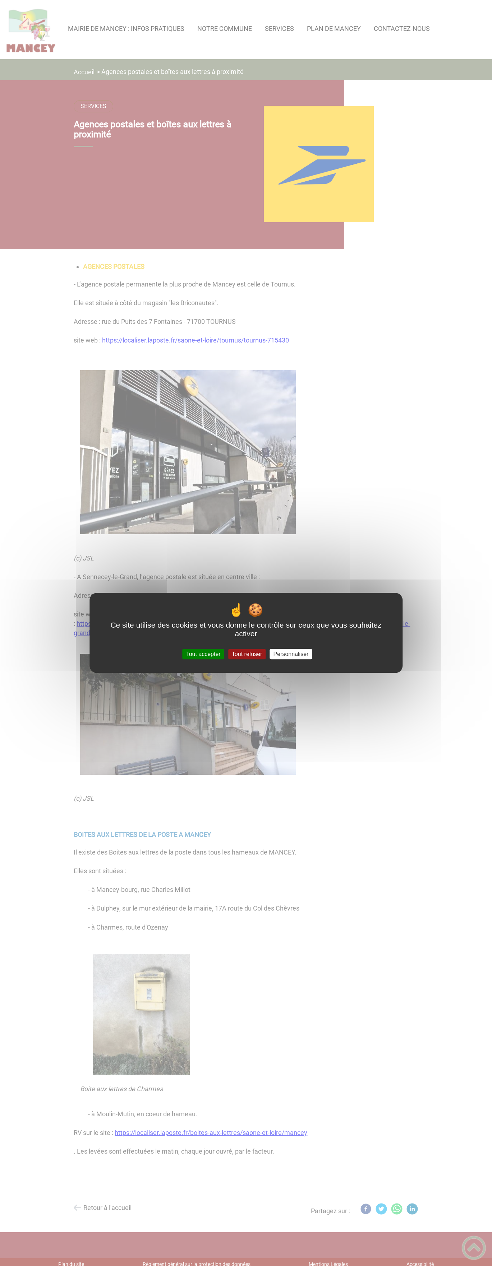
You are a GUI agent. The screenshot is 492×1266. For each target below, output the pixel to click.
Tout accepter (203, 654)
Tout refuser (247, 654)
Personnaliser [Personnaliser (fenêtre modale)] (291, 654)
